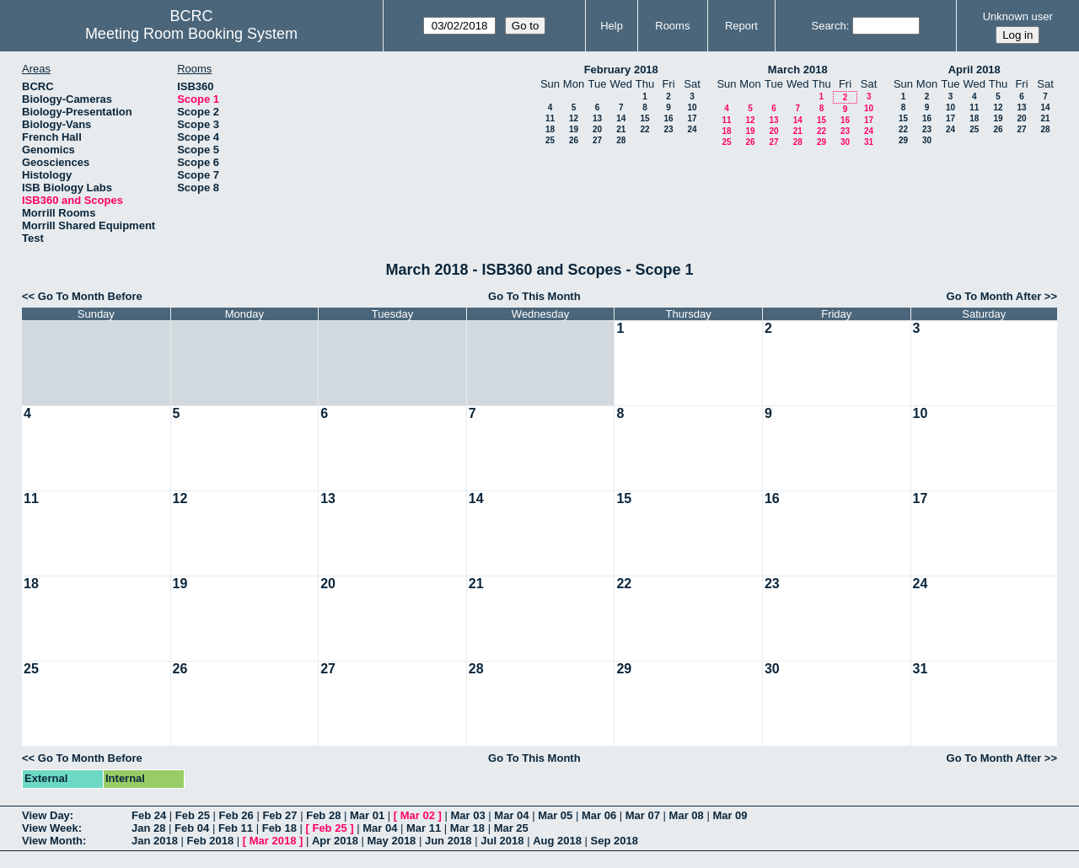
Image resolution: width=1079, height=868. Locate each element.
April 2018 (974, 69)
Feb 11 (235, 828)
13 (597, 118)
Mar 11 (423, 828)
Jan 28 (148, 828)
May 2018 (392, 840)
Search (828, 25)
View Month (52, 840)
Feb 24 (149, 815)
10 (691, 107)
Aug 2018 (557, 840)
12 (573, 118)
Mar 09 (729, 815)
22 (644, 129)
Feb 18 (279, 828)
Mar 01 (367, 815)
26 (573, 140)
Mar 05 (555, 815)
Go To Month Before (90, 296)
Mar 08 (686, 815)
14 (620, 118)
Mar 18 (467, 828)
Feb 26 (236, 815)
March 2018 (798, 69)
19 (573, 129)
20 (597, 129)
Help (611, 25)
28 (620, 140)
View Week (50, 828)
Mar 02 (417, 815)
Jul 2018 (501, 840)
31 (868, 142)
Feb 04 (191, 828)
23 (668, 129)
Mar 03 (468, 815)
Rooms (672, 25)
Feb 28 (323, 815)
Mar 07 (642, 815)
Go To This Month (534, 296)
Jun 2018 (448, 840)
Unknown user (1018, 16)
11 (550, 118)
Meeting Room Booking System (191, 33)
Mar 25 (511, 828)
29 (821, 142)
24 (691, 129)
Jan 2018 (155, 840)
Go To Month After (994, 296)
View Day (46, 815)
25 (550, 140)
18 (550, 129)
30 (845, 142)
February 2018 (621, 69)
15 (644, 118)
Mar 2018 (273, 840)
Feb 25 (192, 815)
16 (668, 118)
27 (597, 140)
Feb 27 (279, 815)
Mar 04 (511, 815)
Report (741, 25)
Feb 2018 (210, 840)
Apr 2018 (335, 840)
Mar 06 (599, 815)
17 (691, 118)
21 (620, 129)
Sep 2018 (614, 840)
